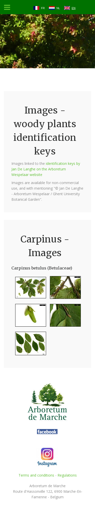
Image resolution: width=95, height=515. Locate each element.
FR (43, 8)
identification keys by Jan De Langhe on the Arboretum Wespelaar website (45, 169)
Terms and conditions (36, 475)
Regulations (67, 475)
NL (58, 8)
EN (73, 8)
